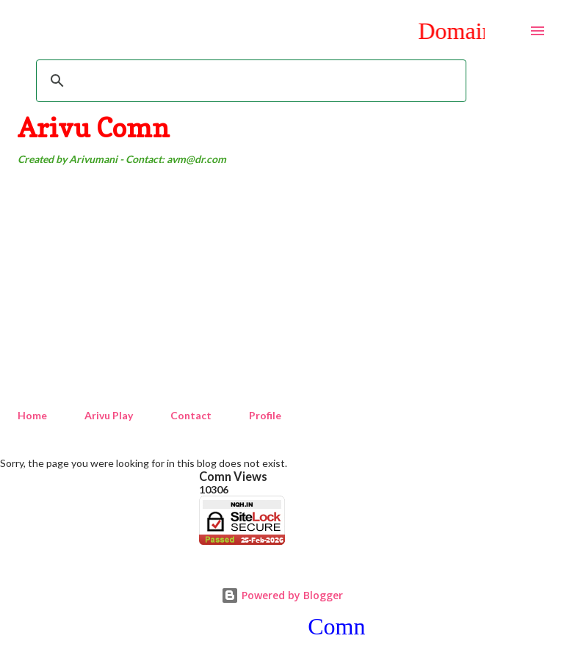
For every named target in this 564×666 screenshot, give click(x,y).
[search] (249, 81)
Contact (191, 415)
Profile (265, 415)
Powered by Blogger (282, 595)
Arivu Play (108, 415)
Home (32, 415)
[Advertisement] (282, 288)
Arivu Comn (94, 127)
